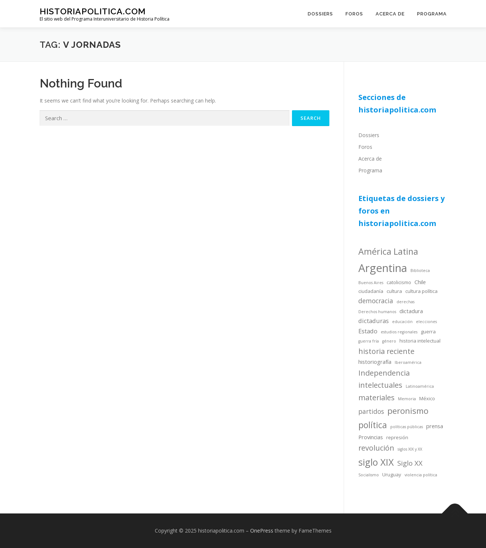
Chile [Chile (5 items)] (420, 282)
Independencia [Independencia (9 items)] (384, 373)
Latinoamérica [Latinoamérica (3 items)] (420, 386)
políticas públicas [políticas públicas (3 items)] (406, 426)
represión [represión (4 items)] (397, 437)
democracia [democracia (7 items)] (375, 300)
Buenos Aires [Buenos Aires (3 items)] (370, 282)
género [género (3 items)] (389, 341)
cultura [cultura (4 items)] (394, 291)
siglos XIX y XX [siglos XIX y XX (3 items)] (410, 449)
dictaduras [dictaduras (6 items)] (373, 320)
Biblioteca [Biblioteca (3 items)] (420, 270)
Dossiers (320, 14)
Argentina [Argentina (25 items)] (382, 268)
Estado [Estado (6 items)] (367, 331)
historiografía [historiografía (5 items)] (374, 361)
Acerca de (390, 14)
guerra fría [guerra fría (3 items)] (368, 341)
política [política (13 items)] (372, 425)
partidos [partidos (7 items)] (371, 411)
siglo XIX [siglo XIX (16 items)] (376, 462)
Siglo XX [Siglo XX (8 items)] (410, 463)
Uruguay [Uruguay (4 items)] (391, 474)
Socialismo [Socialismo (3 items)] (368, 474)
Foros (354, 14)
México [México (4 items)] (427, 398)
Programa (432, 14)
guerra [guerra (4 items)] (428, 331)
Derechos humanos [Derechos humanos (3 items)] (377, 311)
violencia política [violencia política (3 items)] (421, 474)
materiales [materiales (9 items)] (376, 397)
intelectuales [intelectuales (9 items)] (380, 385)
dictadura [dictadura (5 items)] (411, 311)
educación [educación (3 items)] (402, 321)
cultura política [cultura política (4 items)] (421, 291)
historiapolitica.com (93, 11)
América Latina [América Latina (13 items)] (388, 251)
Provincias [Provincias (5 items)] (370, 437)
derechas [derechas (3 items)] (405, 301)
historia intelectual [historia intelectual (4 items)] (420, 340)
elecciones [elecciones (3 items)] (426, 321)
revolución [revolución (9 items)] (376, 448)
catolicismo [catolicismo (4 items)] (399, 282)
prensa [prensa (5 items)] (434, 426)
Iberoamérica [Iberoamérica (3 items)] (408, 362)
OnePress (261, 530)
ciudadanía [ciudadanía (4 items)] (370, 291)
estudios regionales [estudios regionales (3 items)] (399, 331)
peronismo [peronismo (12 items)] (407, 410)
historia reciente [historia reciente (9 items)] (386, 351)
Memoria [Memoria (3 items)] (407, 398)
